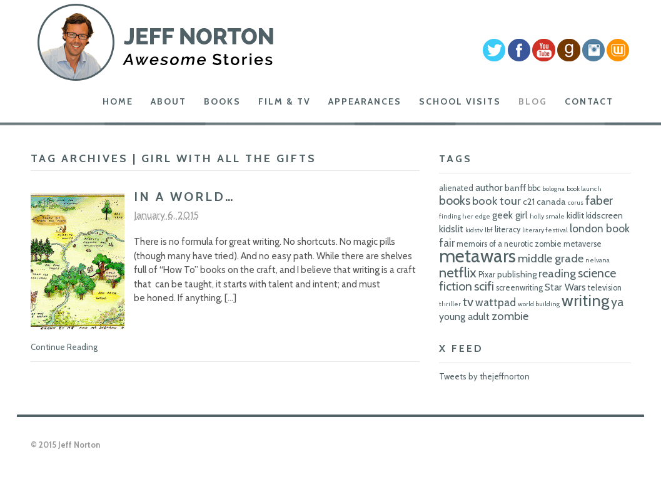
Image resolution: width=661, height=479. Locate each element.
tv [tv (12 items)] (468, 301)
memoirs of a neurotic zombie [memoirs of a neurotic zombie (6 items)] (509, 244)
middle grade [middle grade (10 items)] (550, 258)
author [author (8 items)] (489, 187)
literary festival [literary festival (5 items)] (545, 230)
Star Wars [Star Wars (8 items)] (565, 287)
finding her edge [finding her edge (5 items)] (464, 216)
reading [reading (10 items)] (557, 273)
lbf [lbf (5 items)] (489, 230)
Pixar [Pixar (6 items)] (486, 274)
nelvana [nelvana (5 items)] (597, 260)
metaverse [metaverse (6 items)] (582, 244)
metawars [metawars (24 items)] (477, 256)
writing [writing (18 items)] (585, 300)
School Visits (460, 101)
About (168, 101)
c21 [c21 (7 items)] (529, 201)
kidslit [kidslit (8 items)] (451, 229)
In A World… (184, 196)
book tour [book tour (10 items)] (496, 200)
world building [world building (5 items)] (539, 304)
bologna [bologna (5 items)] (553, 189)
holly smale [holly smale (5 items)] (547, 216)
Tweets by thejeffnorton (484, 376)
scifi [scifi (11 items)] (484, 286)
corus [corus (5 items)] (575, 202)
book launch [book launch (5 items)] (584, 189)
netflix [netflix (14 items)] (458, 272)
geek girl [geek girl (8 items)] (510, 215)
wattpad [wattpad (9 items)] (495, 302)
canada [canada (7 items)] (551, 201)
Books (222, 101)
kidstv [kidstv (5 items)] (474, 230)
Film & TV (284, 101)
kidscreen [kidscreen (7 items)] (604, 215)
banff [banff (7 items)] (515, 187)
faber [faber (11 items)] (599, 200)
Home (118, 101)
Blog (532, 101)
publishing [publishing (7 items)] (517, 274)
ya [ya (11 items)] (617, 301)
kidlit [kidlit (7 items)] (575, 215)
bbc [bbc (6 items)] (534, 188)
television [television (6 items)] (605, 287)
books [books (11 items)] (454, 200)
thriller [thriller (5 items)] (450, 304)
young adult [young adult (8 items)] (464, 316)
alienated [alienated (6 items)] (456, 188)
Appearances (364, 101)
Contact (589, 101)
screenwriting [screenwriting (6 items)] (519, 287)
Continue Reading (64, 347)
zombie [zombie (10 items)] (510, 316)
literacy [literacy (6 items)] (507, 229)
